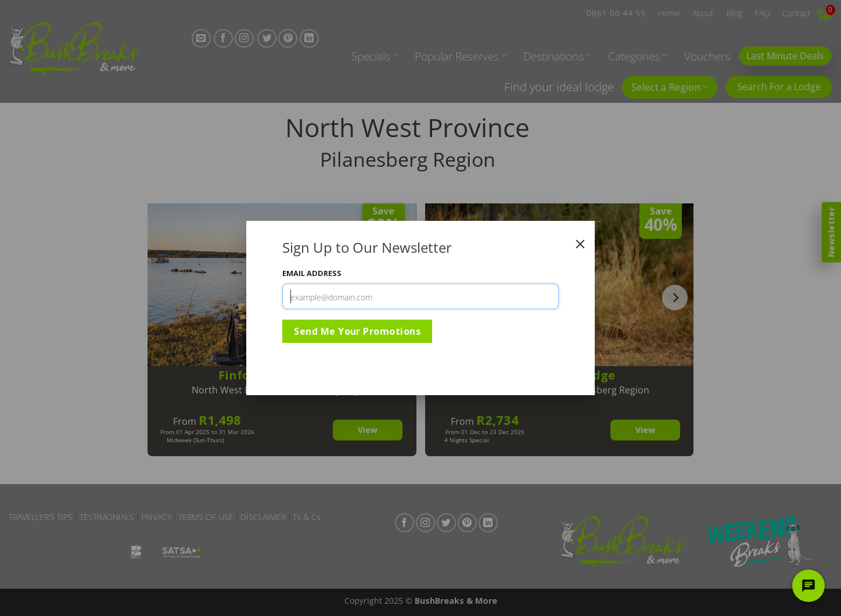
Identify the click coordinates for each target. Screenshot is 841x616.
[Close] (580, 244)
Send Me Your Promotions (357, 331)
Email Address (312, 273)
